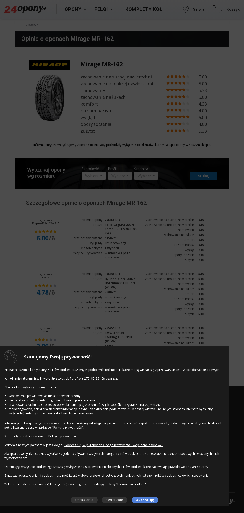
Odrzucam (114, 500)
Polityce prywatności (62, 436)
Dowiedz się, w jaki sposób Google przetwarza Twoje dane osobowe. (113, 445)
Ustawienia (84, 500)
